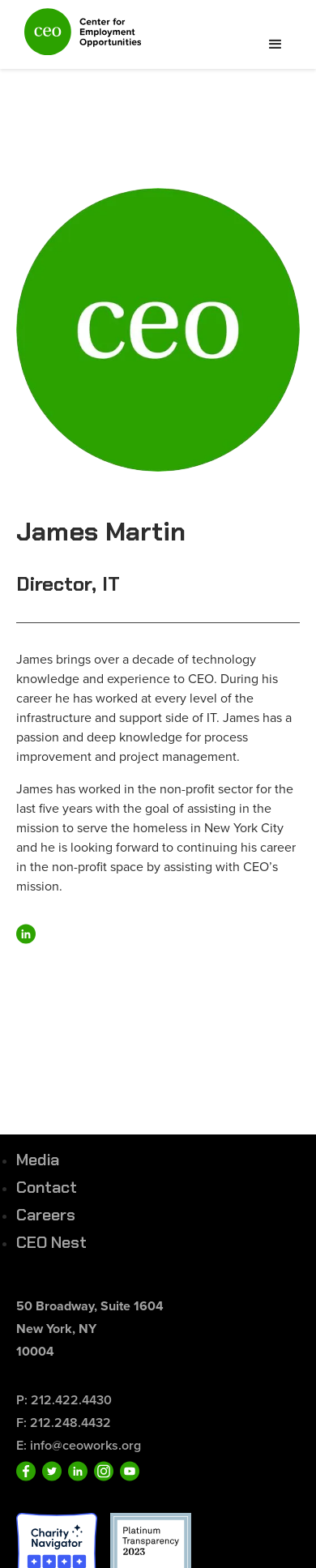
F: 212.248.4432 (63, 1422)
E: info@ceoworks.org (78, 1445)
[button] (275, 44)
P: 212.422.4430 (64, 1400)
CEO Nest (51, 1242)
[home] (78, 38)
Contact (46, 1187)
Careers (45, 1214)
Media (37, 1159)
